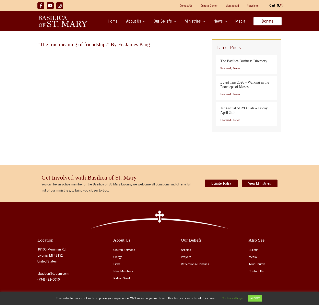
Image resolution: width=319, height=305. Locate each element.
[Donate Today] (221, 183)
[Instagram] (59, 5)
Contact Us (256, 271)
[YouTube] (50, 5)
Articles (186, 250)
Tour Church (257, 264)
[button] (143, 21)
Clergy (117, 257)
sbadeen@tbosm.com (53, 274)
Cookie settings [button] (232, 298)
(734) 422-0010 (48, 279)
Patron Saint (122, 279)
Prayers (186, 257)
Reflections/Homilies (196, 264)
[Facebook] (40, 5)
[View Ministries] (259, 183)
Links (117, 264)
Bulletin (254, 250)
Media (253, 257)
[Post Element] (246, 64)
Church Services (124, 250)
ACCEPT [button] (255, 298)
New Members (123, 271)
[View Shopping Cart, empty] (275, 5)
